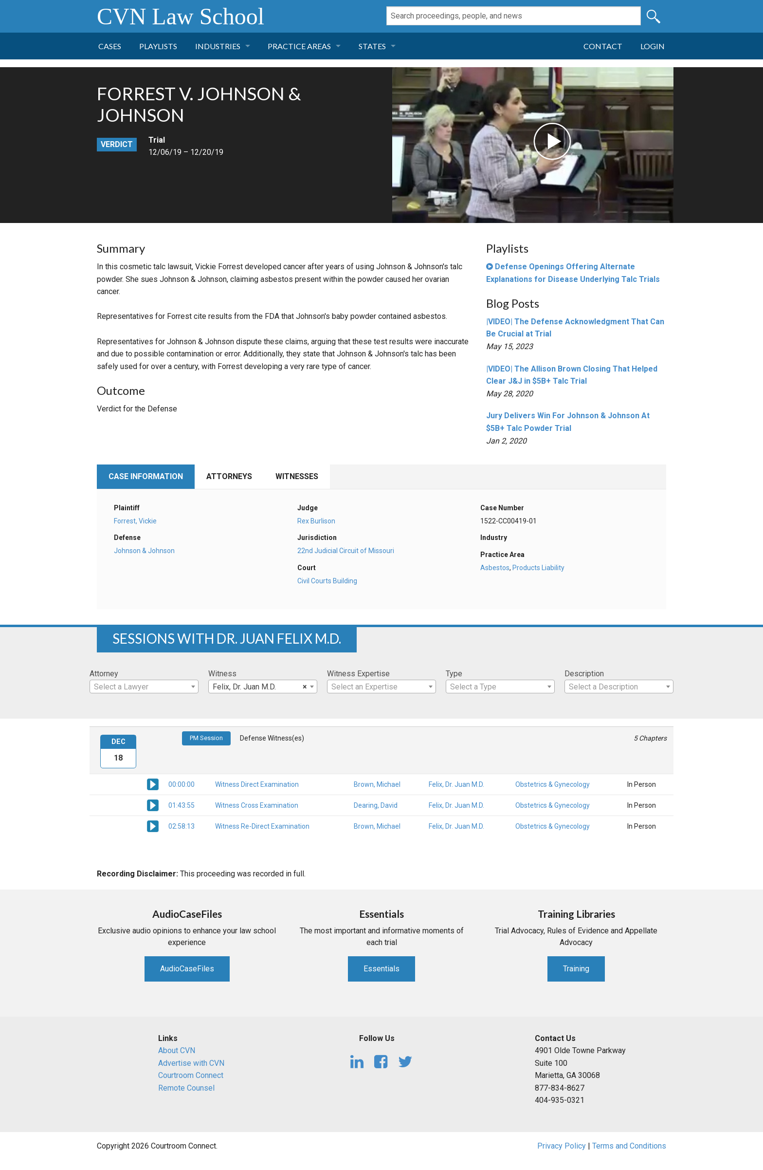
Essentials (381, 968)
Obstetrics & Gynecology (552, 784)
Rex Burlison (316, 521)
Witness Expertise (358, 673)
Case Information (146, 476)
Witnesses (296, 476)
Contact (602, 46)
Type (454, 673)
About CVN (176, 1050)
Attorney (104, 673)
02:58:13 (181, 826)
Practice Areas (299, 46)
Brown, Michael (377, 784)
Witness (222, 673)
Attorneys (229, 476)
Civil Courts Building (327, 581)
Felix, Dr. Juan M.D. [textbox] (260, 687)
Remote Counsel (186, 1088)
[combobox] (144, 686)
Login (652, 46)
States (372, 46)
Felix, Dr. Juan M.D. (456, 784)
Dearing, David (376, 805)
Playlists (158, 46)
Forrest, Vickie (135, 521)
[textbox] (144, 687)
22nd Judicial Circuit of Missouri (345, 551)
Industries (217, 46)
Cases (109, 46)
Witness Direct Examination (257, 784)
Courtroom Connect (190, 1075)
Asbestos (494, 568)
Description (584, 673)
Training (576, 968)
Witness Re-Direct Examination (262, 826)
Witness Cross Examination (256, 805)
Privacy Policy (561, 1146)
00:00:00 (181, 784)
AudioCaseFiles (187, 968)
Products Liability (538, 568)
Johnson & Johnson (144, 551)
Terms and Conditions (629, 1146)
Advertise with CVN (191, 1063)
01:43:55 (181, 805)
